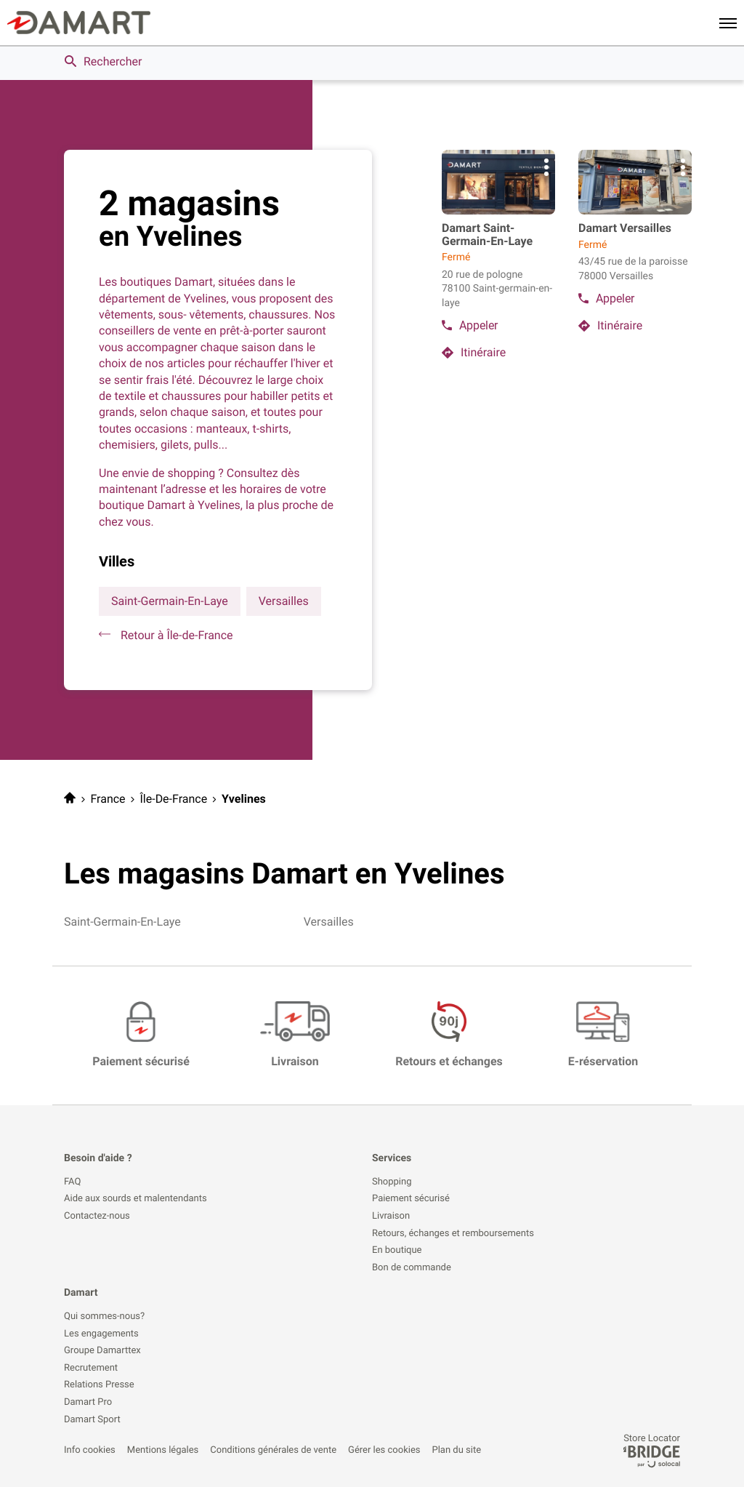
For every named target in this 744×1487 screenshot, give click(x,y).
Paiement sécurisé (411, 1199)
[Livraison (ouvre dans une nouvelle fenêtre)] (295, 1035)
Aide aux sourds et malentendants (135, 1199)
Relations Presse (99, 1385)
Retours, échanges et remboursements (453, 1234)
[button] (728, 22)
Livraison (391, 1217)
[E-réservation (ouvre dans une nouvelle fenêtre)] (603, 1035)
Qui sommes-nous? (104, 1317)
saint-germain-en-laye (169, 601)
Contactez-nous (97, 1217)
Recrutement (91, 1368)
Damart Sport (92, 1420)
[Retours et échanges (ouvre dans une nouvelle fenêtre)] (449, 1035)
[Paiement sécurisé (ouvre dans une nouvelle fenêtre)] (141, 1035)
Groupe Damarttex (102, 1351)
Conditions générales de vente (273, 1450)
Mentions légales (162, 1450)
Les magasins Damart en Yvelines (284, 874)
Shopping (392, 1182)
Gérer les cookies (384, 1450)
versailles (284, 601)
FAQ (72, 1182)
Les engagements (101, 1334)
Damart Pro (88, 1403)
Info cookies (90, 1450)
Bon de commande (411, 1268)
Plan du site (457, 1450)
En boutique (397, 1251)
